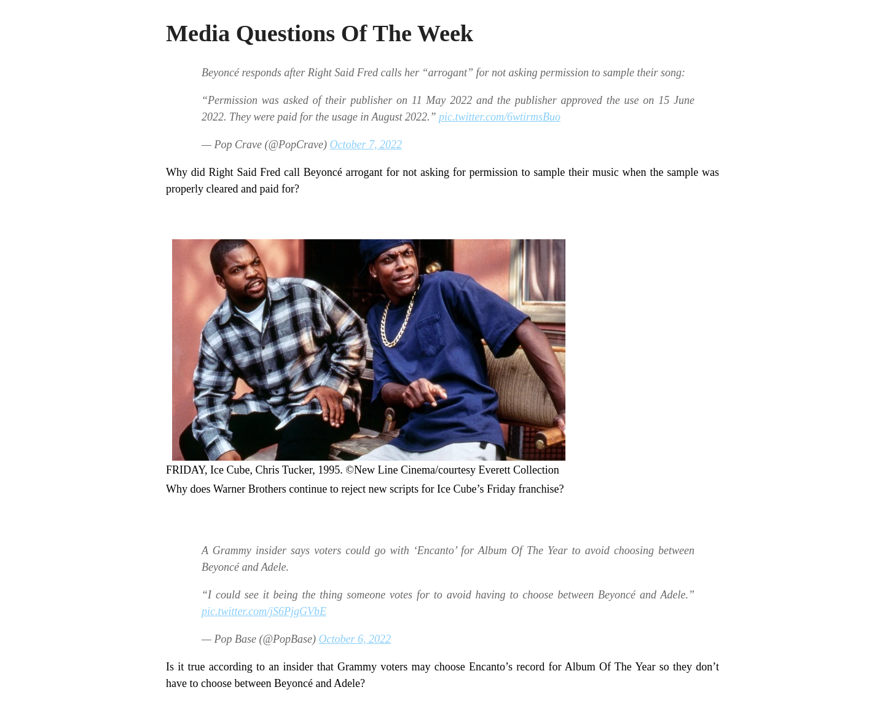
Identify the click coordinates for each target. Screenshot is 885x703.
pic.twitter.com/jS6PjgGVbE (264, 611)
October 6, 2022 (355, 639)
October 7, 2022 (366, 144)
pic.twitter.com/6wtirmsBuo (499, 117)
